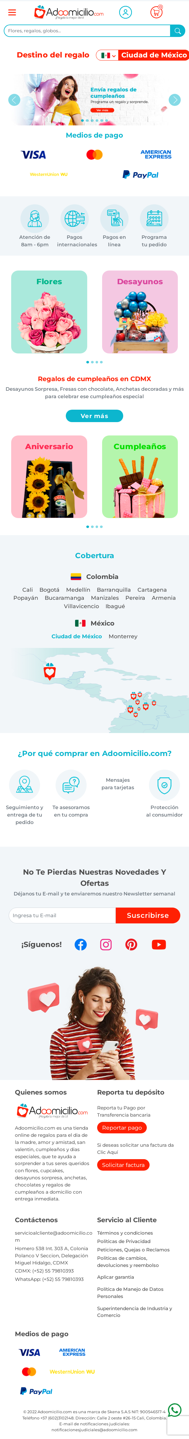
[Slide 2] (92, 120)
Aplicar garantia (115, 1277)
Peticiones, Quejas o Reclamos (133, 1250)
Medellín (78, 589)
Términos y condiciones (125, 1233)
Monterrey (123, 636)
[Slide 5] (106, 120)
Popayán (25, 597)
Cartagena (152, 589)
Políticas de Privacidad (124, 1241)
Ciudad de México (77, 636)
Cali (27, 589)
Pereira (135, 597)
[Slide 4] (101, 120)
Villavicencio (81, 606)
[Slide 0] (82, 120)
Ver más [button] (94, 416)
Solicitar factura (123, 1165)
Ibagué (115, 606)
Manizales (105, 597)
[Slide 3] (97, 120)
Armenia (164, 597)
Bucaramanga (64, 597)
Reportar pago (122, 1127)
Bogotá (49, 589)
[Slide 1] (87, 120)
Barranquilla (114, 589)
